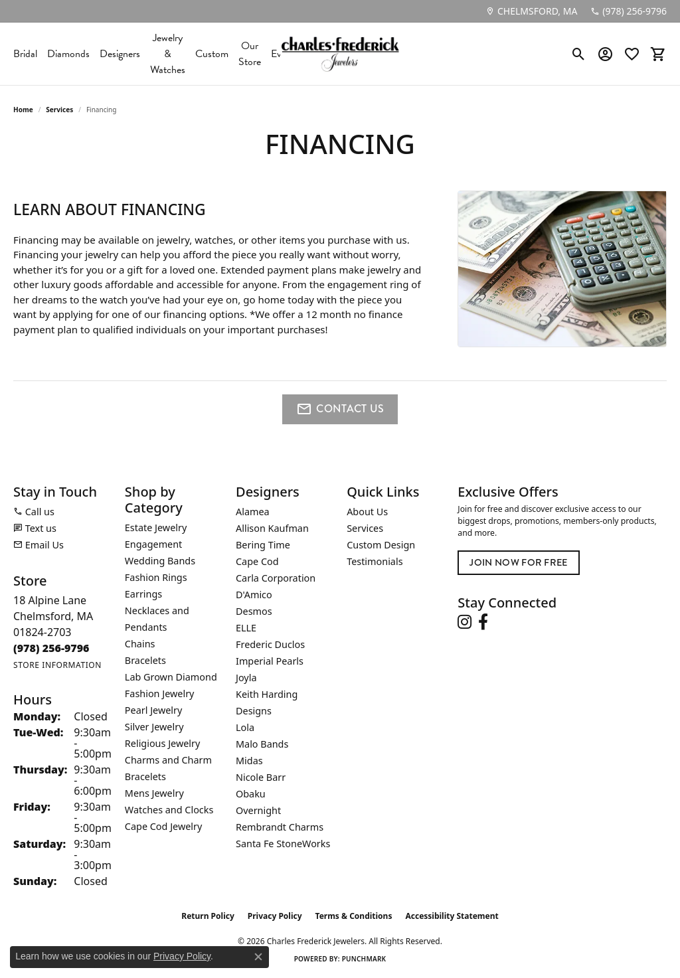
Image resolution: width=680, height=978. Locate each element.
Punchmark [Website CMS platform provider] (364, 958)
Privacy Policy (275, 916)
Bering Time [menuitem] (263, 544)
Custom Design (381, 544)
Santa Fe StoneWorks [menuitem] (283, 843)
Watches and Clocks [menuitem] (169, 809)
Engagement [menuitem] (153, 544)
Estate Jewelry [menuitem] (156, 527)
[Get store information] (57, 665)
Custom (211, 54)
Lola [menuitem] (245, 727)
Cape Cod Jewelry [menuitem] (163, 826)
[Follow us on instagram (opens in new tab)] (464, 622)
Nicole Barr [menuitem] (261, 777)
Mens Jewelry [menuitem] (154, 793)
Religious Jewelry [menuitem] (162, 743)
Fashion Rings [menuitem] (156, 577)
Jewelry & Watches (167, 54)
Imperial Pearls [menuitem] (269, 661)
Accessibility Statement (451, 916)
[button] (578, 54)
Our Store (249, 54)
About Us (367, 511)
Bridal (25, 54)
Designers (120, 54)
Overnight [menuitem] (258, 810)
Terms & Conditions (353, 916)
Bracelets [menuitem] (145, 660)
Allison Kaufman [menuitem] (272, 528)
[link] (531, 11)
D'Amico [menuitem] (254, 594)
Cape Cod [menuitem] (257, 561)
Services (59, 109)
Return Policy (207, 916)
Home (23, 109)
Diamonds (68, 54)
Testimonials (374, 561)
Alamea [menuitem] (253, 511)
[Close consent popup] (258, 957)
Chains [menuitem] (140, 643)
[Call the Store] (51, 648)
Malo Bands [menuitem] (262, 744)
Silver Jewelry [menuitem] (154, 726)
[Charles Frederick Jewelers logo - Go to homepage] (340, 54)
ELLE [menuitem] (246, 627)
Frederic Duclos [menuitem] (270, 644)
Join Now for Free (518, 563)
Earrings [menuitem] (143, 594)
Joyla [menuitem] (246, 677)
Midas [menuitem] (249, 760)
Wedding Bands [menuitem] (160, 560)
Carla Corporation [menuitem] (275, 578)
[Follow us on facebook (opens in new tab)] (483, 622)
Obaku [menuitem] (251, 793)
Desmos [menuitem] (254, 611)
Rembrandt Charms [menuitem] (279, 827)
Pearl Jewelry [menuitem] (153, 710)
